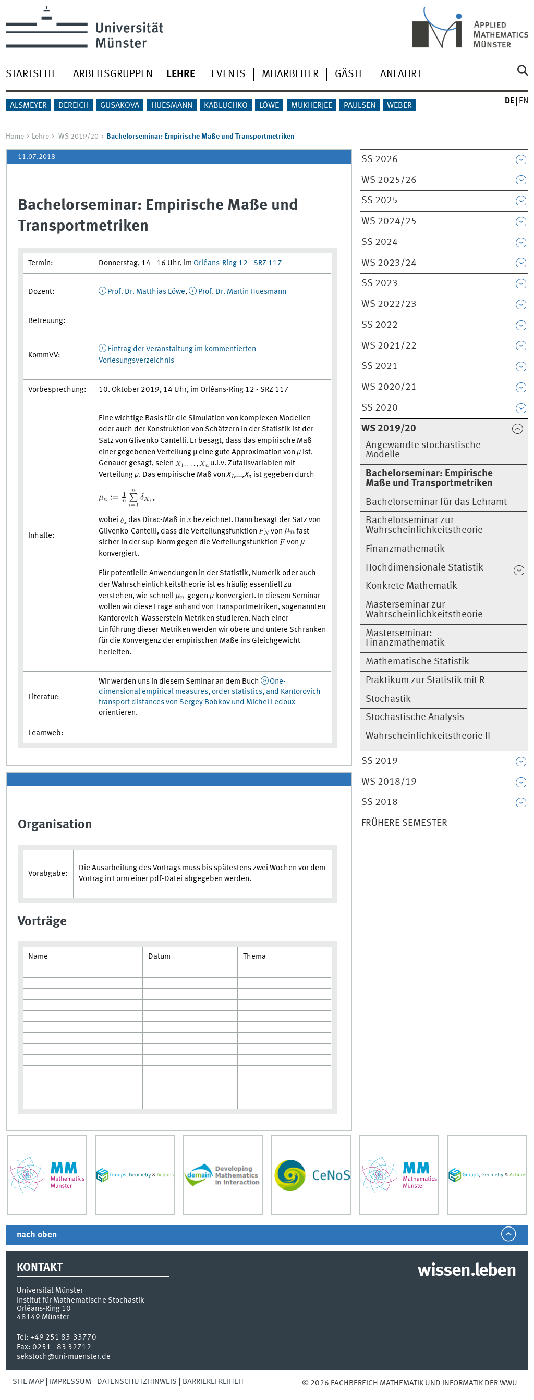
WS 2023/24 (389, 263)
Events (228, 74)
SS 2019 (379, 761)
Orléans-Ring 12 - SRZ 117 (237, 263)
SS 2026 (379, 159)
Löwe (269, 106)
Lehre (40, 136)
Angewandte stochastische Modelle (423, 450)
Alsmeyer (28, 106)
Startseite (31, 74)
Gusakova (119, 106)
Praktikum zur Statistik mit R (425, 680)
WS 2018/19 (389, 782)
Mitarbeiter (290, 74)
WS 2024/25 (389, 221)
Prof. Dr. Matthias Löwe (146, 292)
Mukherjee (311, 106)
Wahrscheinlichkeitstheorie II (428, 736)
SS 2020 (379, 408)
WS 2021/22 (389, 346)
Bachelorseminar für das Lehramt (436, 502)
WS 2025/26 (389, 180)
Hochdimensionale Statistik (424, 568)
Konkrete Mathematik (411, 586)
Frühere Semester (404, 823)
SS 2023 (379, 283)
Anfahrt (400, 74)
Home (15, 136)
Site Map (28, 1382)
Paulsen (359, 106)
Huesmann (171, 106)
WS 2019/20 (78, 136)
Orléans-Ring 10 (44, 1309)
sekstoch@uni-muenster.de (64, 1357)
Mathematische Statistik (417, 661)
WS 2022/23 (389, 304)
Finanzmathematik (405, 549)
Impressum (70, 1382)
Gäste (349, 74)
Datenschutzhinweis (137, 1382)
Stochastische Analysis (415, 717)
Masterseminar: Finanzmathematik (405, 638)
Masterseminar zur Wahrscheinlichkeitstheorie (424, 610)
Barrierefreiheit (213, 1382)
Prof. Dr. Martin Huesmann (242, 292)
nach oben (37, 1235)
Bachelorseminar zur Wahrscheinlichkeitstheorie (424, 525)
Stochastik (388, 699)
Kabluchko (226, 106)
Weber (399, 106)
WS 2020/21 (389, 387)
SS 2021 (379, 366)
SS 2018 (379, 802)
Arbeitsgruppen (113, 74)
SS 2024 (379, 242)
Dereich (73, 106)
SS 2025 (379, 200)
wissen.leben (466, 1271)
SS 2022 (379, 325)
